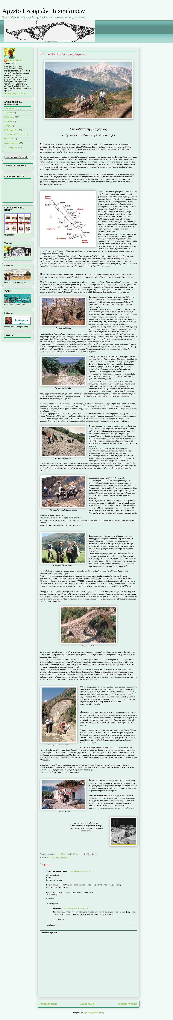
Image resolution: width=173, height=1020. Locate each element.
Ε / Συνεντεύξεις (11, 130)
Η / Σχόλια (8, 139)
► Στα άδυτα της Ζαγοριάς (57, 858)
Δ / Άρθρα (8, 126)
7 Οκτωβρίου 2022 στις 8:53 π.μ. (75, 908)
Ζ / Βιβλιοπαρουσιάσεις (14, 134)
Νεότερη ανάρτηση (48, 1004)
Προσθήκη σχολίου (49, 933)
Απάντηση (50, 898)
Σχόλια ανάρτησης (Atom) (94, 1013)
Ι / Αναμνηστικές (11, 147)
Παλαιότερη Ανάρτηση (127, 1004)
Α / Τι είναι (8, 113)
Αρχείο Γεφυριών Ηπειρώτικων (43, 10)
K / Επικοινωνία (11, 108)
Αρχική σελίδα (87, 1004)
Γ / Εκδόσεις (9, 121)
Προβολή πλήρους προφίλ (15, 94)
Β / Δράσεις (9, 117)
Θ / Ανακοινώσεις (11, 143)
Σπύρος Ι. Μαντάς (15, 60)
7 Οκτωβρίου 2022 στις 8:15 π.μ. (81, 871)
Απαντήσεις (53, 904)
